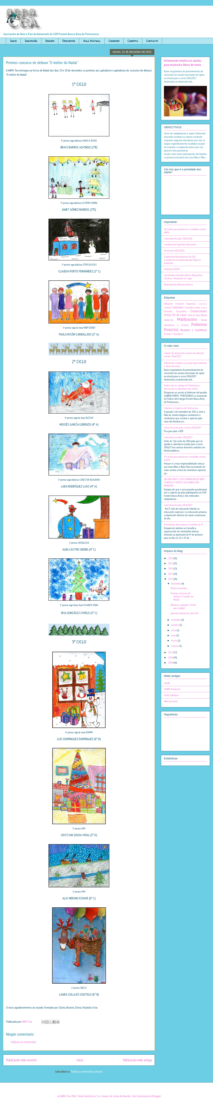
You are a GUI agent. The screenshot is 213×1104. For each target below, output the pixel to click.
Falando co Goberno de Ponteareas (181, 408)
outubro (175, 625)
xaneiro (175, 646)
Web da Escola (170, 701)
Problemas (199, 324)
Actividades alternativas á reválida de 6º (183, 524)
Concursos (178, 307)
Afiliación (168, 303)
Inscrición (31, 41)
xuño (174, 630)
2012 (170, 579)
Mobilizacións (187, 319)
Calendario (203, 304)
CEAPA (167, 683)
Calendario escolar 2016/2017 (178, 437)
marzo (174, 640)
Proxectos (171, 329)
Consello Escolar (192, 307)
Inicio (13, 41)
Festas (167, 315)
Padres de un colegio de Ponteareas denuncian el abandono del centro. (181, 387)
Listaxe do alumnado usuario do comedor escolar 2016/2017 (184, 354)
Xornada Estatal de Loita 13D (184, 613)
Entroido (168, 311)
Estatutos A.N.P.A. (172, 269)
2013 (170, 574)
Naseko (127, 1096)
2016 (170, 558)
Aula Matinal (91, 41)
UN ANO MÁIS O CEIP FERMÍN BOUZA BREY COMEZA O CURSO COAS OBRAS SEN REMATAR (184, 482)
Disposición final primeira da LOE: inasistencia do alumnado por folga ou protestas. (182, 260)
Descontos (68, 41)
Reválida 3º (168, 333)
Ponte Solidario (171, 695)
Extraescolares (199, 311)
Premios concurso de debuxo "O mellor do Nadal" (182, 596)
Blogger (156, 1096)
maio (173, 635)
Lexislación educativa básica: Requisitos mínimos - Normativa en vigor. (183, 276)
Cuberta (133, 41)
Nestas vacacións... (179, 588)
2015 (170, 563)
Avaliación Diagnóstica (185, 303)
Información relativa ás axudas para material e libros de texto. (183, 62)
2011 (170, 652)
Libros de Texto (194, 315)
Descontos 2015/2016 (174, 250)
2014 (170, 568)
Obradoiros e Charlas (176, 325)
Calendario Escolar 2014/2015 (178, 505)
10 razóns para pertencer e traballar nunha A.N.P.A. (185, 458)
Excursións (181, 311)
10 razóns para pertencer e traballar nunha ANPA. (185, 230)
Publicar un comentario (23, 1042)
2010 (170, 657)
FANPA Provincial (172, 689)
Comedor (114, 41)
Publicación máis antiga (137, 1060)
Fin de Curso (179, 315)
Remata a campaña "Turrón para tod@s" (183, 606)
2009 (170, 662)
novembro (176, 619)
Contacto (152, 41)
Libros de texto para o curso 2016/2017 (182, 427)
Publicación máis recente (21, 1060)
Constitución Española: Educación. (180, 244)
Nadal (204, 320)
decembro (176, 583)
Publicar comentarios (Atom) (87, 1071)
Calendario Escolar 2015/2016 (178, 238)
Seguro (49, 41)
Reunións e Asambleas (193, 330)
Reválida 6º (178, 333)
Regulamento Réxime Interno (178, 284)
